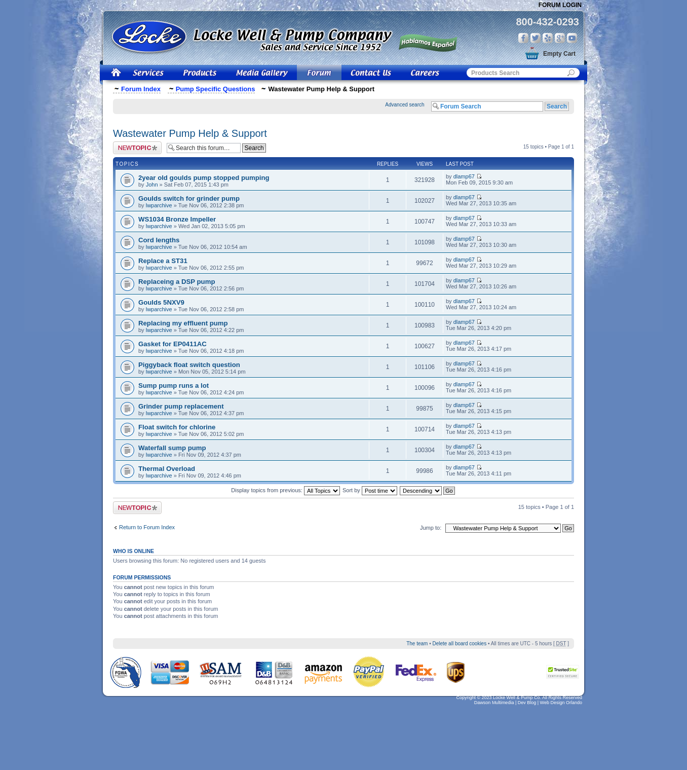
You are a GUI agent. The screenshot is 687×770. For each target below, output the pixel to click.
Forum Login (560, 5)
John (152, 184)
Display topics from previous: (285, 490)
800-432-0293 (547, 21)
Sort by (369, 490)
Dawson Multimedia (494, 702)
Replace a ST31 (162, 261)
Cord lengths (158, 240)
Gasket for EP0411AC (172, 344)
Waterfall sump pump (172, 448)
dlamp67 (464, 176)
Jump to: (430, 528)
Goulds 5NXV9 (161, 302)
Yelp (548, 38)
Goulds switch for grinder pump (189, 198)
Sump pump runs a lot (173, 385)
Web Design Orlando (561, 702)
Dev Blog (527, 702)
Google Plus (560, 38)
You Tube (572, 38)
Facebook (523, 38)
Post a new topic (137, 147)
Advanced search (404, 104)
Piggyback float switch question (189, 365)
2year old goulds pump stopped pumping (204, 177)
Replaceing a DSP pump (176, 281)
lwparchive (159, 205)
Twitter (535, 38)
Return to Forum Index (147, 527)
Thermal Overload (166, 468)
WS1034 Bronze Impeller (177, 219)
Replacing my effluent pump (183, 323)
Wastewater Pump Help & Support (190, 133)
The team (417, 643)
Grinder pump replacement (181, 406)
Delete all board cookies (459, 643)
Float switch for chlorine (176, 427)
